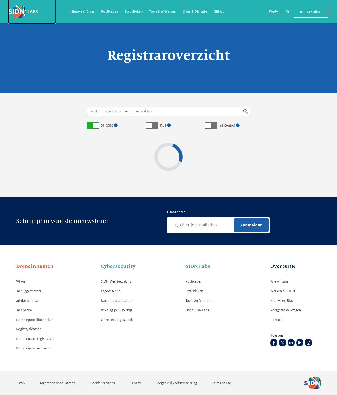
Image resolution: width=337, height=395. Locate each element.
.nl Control (227, 125)
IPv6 (163, 125)
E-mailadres (176, 212)
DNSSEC (107, 125)
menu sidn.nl (311, 12)
